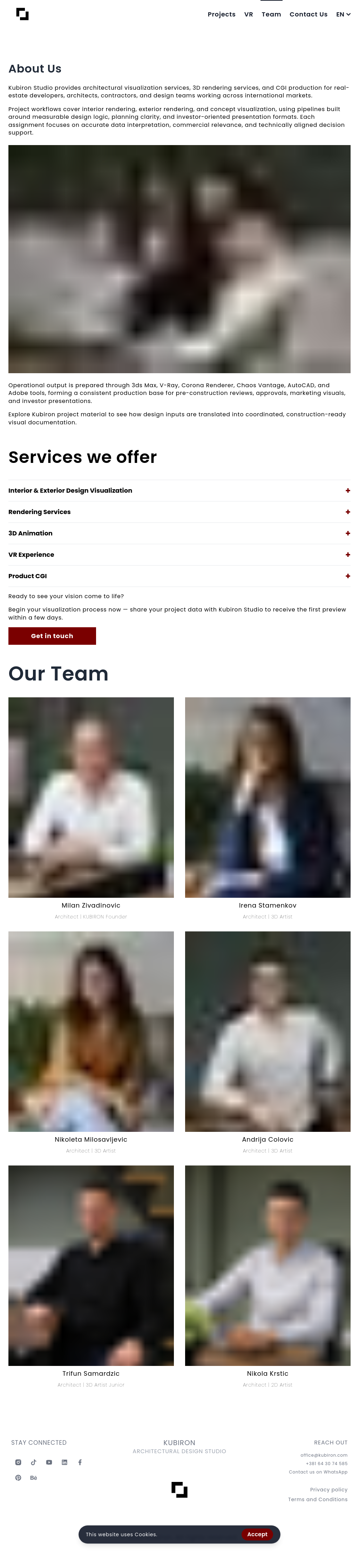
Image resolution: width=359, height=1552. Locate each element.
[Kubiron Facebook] (80, 1466)
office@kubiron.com (324, 1459)
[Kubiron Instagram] (18, 1466)
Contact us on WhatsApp (318, 1476)
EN (343, 14)
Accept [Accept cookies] (257, 1534)
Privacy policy (329, 1493)
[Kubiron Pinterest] (18, 1482)
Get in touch (52, 635)
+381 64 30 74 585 (327, 1468)
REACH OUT (331, 1447)
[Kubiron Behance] (34, 1482)
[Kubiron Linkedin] (64, 1466)
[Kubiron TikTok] (34, 1466)
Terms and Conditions (318, 1503)
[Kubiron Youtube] (49, 1466)
